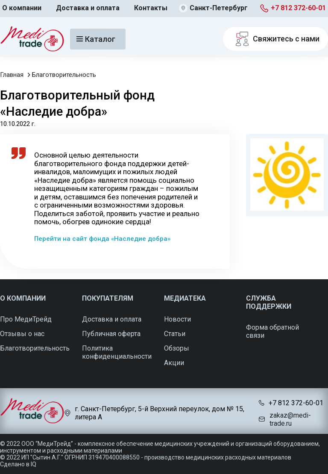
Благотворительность (64, 75)
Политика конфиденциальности (117, 352)
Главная (11, 75)
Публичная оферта (111, 334)
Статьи (174, 334)
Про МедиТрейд (26, 319)
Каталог (95, 39)
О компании (21, 8)
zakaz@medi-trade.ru (290, 419)
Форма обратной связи (272, 331)
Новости (177, 319)
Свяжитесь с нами (275, 39)
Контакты (150, 8)
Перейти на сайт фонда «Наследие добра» (102, 239)
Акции (174, 363)
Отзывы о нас (22, 334)
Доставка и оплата (88, 8)
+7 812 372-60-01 (298, 8)
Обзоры (176, 348)
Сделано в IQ (18, 464)
